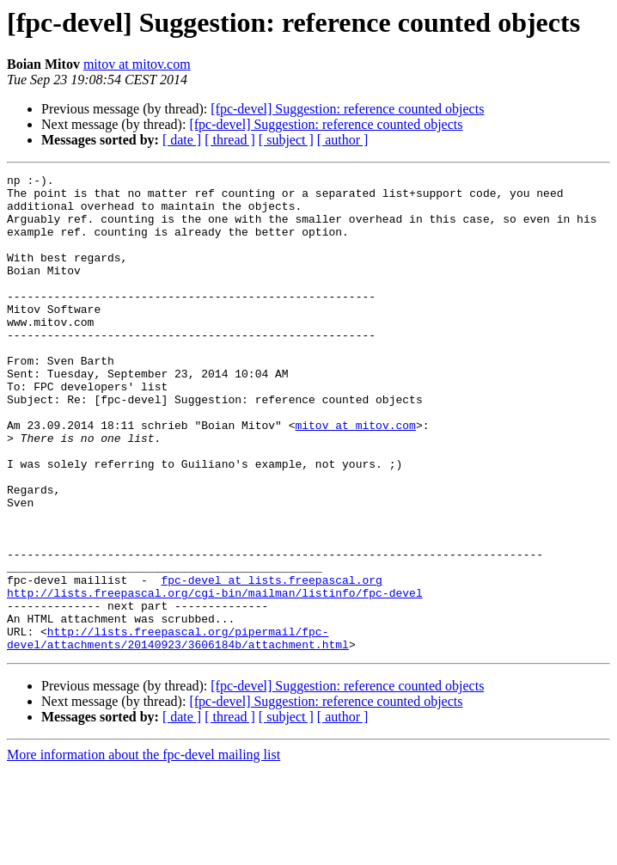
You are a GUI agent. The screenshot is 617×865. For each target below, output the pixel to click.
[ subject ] (286, 139)
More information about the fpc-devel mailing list (143, 850)
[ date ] (181, 139)
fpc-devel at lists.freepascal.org (271, 662)
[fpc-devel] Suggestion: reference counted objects (347, 108)
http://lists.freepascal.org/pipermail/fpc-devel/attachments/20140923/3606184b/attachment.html (178, 731)
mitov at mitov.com (137, 64)
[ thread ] (230, 139)
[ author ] (343, 139)
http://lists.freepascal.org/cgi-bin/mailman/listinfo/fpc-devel (215, 677)
